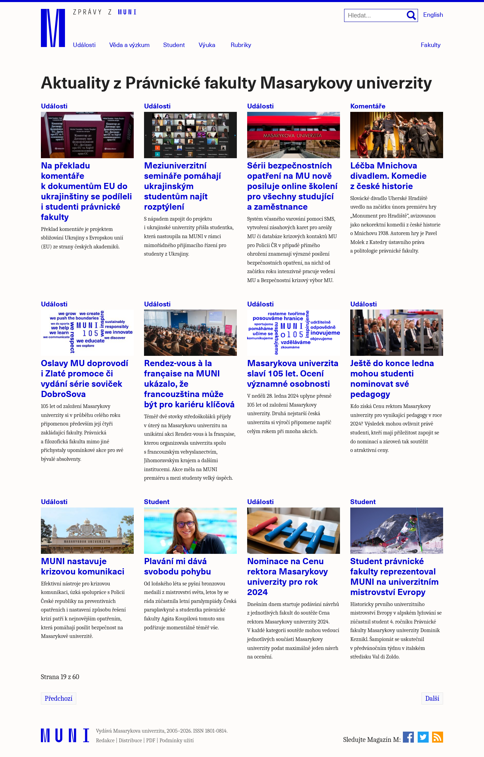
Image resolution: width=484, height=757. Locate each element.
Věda (129, 44)
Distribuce (130, 740)
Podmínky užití (177, 740)
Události (84, 44)
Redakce (105, 740)
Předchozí (59, 698)
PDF (150, 740)
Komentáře (367, 105)
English (433, 14)
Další (432, 698)
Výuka (207, 44)
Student (174, 44)
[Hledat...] (381, 15)
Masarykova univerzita (139, 731)
